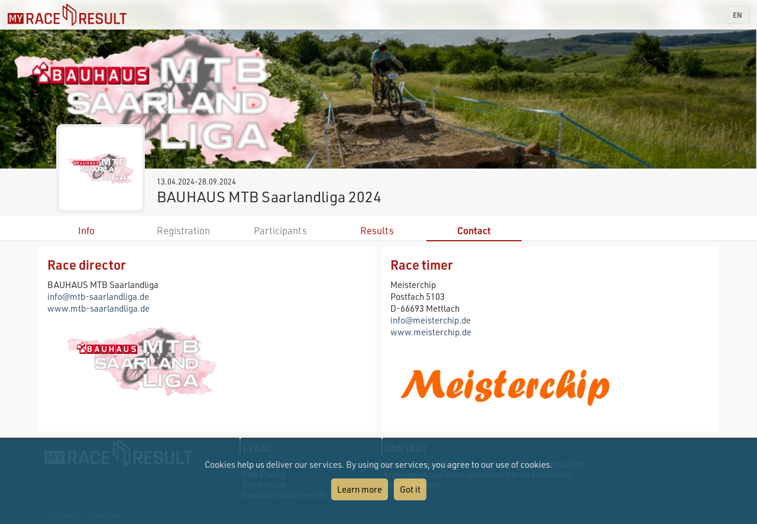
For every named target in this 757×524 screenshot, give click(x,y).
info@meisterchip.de (430, 320)
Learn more (359, 489)
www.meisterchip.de (430, 332)
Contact (474, 230)
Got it (410, 489)
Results (377, 230)
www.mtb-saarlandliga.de (98, 308)
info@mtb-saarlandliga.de (98, 296)
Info (86, 230)
